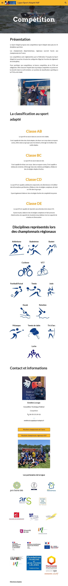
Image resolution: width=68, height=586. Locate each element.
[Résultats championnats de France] (34, 429)
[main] (34, 19)
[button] (2, 2)
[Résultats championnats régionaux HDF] (34, 435)
